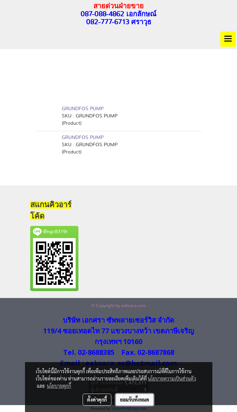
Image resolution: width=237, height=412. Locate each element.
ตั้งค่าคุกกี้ (97, 399)
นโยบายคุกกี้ (59, 386)
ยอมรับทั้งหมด (134, 399)
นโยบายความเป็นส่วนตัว (172, 378)
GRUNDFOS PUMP (82, 108)
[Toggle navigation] (228, 39)
